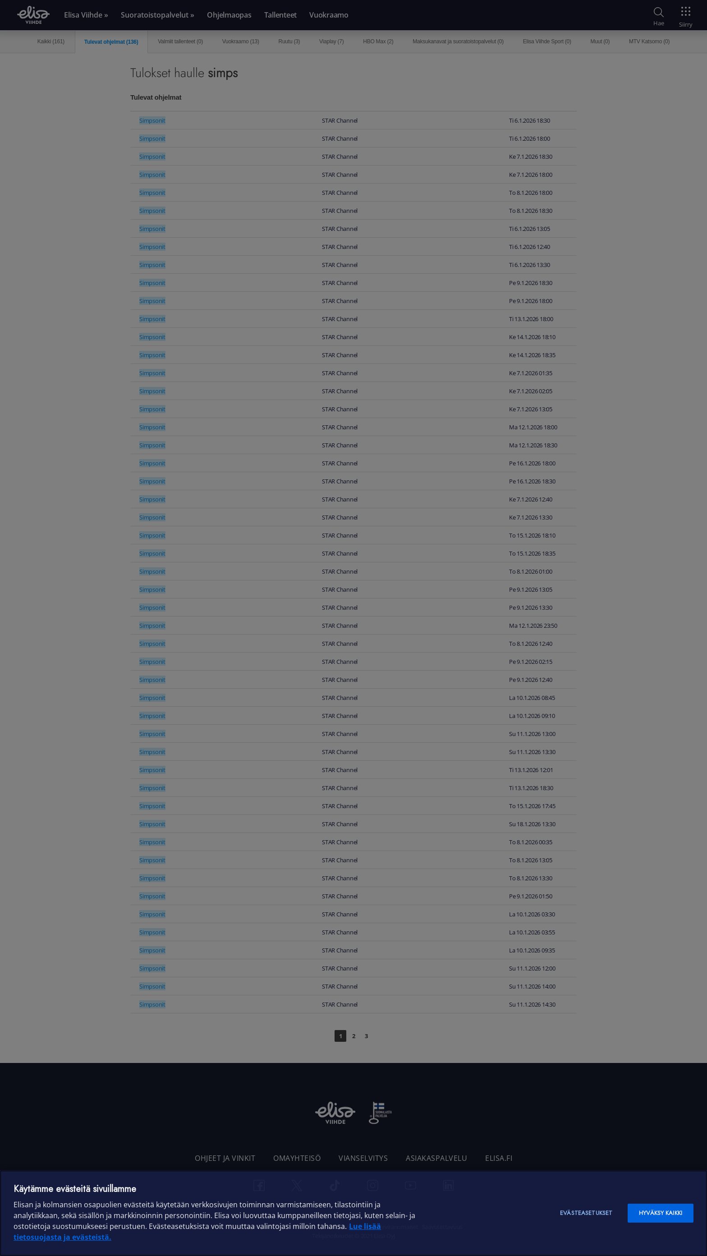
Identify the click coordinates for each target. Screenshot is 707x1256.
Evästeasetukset (586, 1213)
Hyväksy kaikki (660, 1213)
